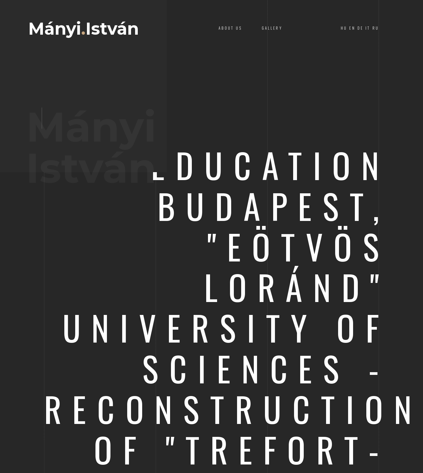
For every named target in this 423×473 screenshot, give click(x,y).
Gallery (272, 28)
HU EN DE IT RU (360, 28)
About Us (230, 28)
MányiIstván (83, 28)
